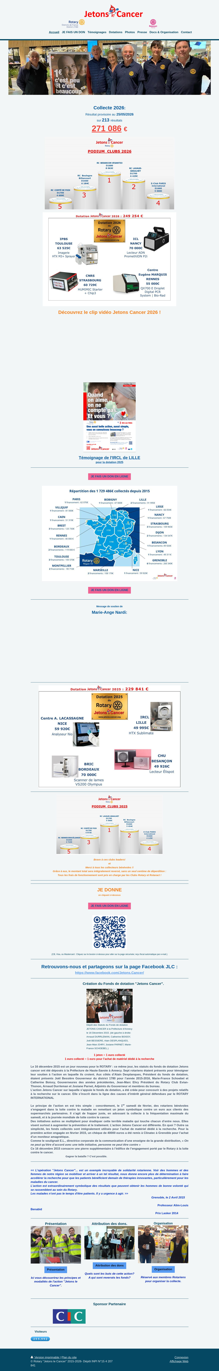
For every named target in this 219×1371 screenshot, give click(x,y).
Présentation (55, 1269)
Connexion (181, 1357)
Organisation (163, 1269)
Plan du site (69, 1357)
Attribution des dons (109, 1265)
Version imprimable (45, 1357)
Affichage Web (179, 1361)
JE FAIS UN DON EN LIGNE (109, 476)
